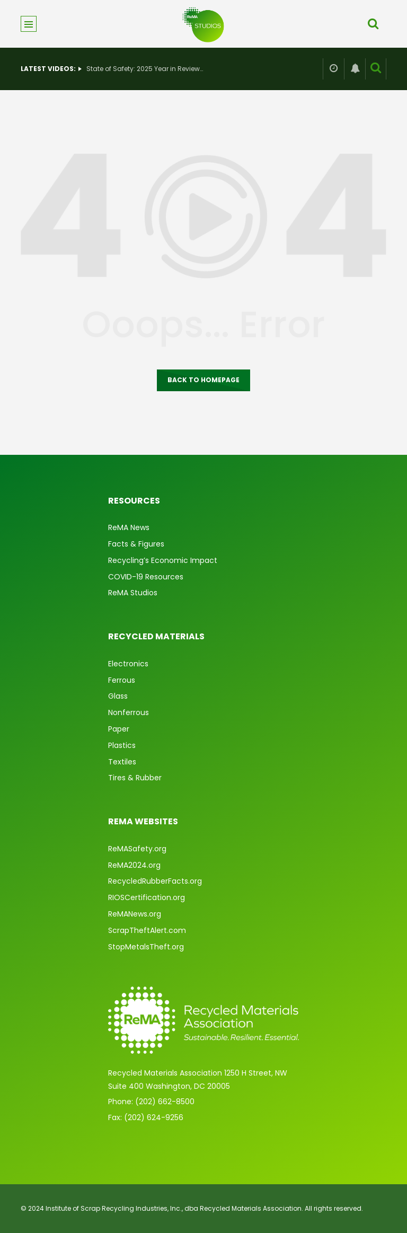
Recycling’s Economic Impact (162, 560)
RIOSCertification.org (146, 897)
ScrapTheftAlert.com (147, 930)
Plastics (122, 745)
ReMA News (128, 527)
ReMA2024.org (134, 865)
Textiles (122, 761)
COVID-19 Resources (145, 576)
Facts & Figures (136, 544)
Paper (118, 729)
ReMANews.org (134, 914)
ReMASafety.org (137, 848)
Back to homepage (203, 379)
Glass (118, 696)
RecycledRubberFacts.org (155, 881)
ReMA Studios (132, 592)
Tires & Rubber (135, 777)
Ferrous (121, 680)
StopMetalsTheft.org (146, 946)
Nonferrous (128, 712)
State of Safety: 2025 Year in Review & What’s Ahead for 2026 (144, 68)
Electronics (128, 663)
